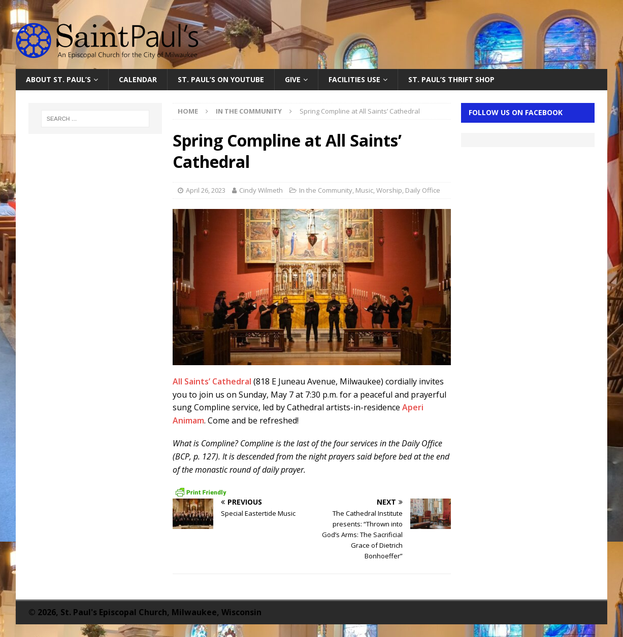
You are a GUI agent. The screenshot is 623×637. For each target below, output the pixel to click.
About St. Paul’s (58, 79)
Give (293, 79)
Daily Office (422, 190)
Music (364, 190)
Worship (389, 190)
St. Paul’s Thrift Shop (451, 79)
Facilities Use (354, 79)
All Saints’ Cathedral (212, 381)
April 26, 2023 (205, 190)
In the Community (325, 190)
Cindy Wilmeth (261, 190)
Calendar (138, 79)
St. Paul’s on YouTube (221, 79)
